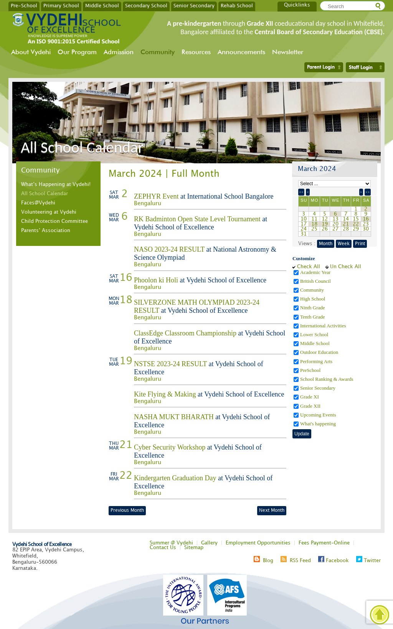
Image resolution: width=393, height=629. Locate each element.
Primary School (61, 5)
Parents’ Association (45, 230)
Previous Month (127, 510)
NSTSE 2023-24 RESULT (170, 364)
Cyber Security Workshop (169, 447)
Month (325, 244)
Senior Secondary (194, 5)
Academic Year (316, 272)
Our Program (77, 52)
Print (360, 244)
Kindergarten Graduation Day (175, 478)
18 (314, 224)
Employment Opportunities (258, 543)
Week (344, 244)
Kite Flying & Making (165, 394)
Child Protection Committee (54, 221)
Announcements (241, 52)
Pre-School (24, 5)
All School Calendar (44, 193)
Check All (308, 266)
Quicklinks (297, 5)
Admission (119, 52)
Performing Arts (317, 361)
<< (301, 192)
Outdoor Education (320, 352)
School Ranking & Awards (327, 379)
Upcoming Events (318, 415)
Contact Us (163, 547)
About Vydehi (31, 52)
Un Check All (345, 266)
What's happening (318, 424)
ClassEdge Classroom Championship (185, 333)
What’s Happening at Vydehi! (56, 184)
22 (356, 224)
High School (313, 299)
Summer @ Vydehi (171, 543)
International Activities (323, 326)
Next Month (271, 510)
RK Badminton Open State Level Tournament (197, 219)
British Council (316, 281)
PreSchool (311, 370)
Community (157, 52)
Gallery (209, 543)
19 (325, 224)
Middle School (102, 5)
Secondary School (146, 5)
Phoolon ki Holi (156, 280)
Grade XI (310, 397)
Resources (196, 52)
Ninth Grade (313, 307)
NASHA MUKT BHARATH (174, 417)
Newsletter (287, 52)
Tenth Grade (313, 317)
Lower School (315, 334)
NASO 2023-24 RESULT (169, 249)
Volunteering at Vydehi (48, 212)
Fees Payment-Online (324, 543)
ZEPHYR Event (156, 196)
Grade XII (311, 406)
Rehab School (237, 5)
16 (366, 219)
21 (346, 224)
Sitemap (193, 547)
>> (367, 192)
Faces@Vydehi (38, 203)
